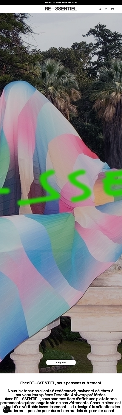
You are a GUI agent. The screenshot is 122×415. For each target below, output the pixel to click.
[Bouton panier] (112, 9)
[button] (6, 409)
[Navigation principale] (9, 9)
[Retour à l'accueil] (61, 8)
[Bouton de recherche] (100, 9)
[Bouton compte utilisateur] (106, 9)
